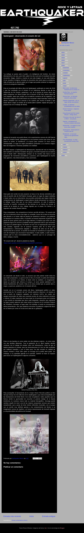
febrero (65, 149)
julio (64, 80)
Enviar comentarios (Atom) (19, 520)
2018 (63, 60)
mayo (65, 86)
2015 (63, 155)
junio (64, 83)
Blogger (62, 528)
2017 (63, 63)
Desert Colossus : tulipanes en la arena (71, 109)
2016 (63, 65)
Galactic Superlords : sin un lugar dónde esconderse (71, 101)
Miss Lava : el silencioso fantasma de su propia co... (71, 88)
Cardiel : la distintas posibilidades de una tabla (71, 105)
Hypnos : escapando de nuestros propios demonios (71, 122)
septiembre (66, 75)
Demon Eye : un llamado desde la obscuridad (70, 97)
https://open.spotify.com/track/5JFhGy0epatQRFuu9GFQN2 (23, 243)
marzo (65, 147)
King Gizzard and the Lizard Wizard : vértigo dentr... (71, 113)
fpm (46, 528)
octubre (65, 73)
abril (64, 144)
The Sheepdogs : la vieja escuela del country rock (71, 140)
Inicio (31, 516)
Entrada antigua (48, 516)
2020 (63, 55)
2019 (63, 57)
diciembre (66, 67)
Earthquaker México (68, 43)
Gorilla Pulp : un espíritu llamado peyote (70, 92)
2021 (63, 52)
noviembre (66, 70)
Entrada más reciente (12, 516)
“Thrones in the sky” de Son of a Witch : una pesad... (72, 118)
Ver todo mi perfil (64, 45)
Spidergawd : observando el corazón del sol (71, 130)
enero (65, 152)
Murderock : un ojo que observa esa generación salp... (70, 135)
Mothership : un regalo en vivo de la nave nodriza (72, 126)
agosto (65, 78)
